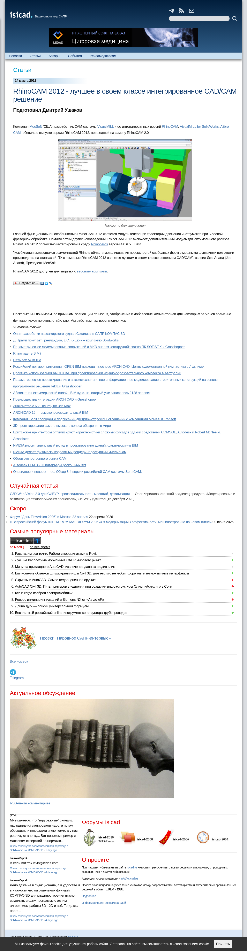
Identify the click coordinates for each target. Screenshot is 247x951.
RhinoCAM (170, 127)
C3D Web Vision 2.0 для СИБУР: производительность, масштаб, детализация (70, 494)
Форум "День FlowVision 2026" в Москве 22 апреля (49, 517)
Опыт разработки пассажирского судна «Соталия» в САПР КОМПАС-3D (69, 334)
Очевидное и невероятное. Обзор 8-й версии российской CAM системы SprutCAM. (77, 472)
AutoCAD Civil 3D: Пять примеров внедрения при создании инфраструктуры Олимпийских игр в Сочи (93, 586)
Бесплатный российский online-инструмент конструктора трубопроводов (71, 613)
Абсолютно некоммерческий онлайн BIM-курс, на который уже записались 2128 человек (81, 393)
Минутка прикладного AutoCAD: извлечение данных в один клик (64, 567)
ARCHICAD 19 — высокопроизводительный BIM (50, 413)
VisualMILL (105, 127)
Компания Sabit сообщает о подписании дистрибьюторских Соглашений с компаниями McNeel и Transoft (94, 419)
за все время (40, 547)
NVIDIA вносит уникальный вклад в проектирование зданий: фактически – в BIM (75, 445)
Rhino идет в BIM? (27, 353)
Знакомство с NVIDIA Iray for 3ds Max (41, 406)
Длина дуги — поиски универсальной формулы (52, 606)
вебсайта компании (92, 271)
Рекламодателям (103, 56)
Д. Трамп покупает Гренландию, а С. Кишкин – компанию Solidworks (66, 340)
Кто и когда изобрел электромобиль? (44, 593)
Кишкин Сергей (19, 858)
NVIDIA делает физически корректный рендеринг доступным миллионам (69, 452)
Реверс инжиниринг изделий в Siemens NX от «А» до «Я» (59, 600)
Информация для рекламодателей (104, 902)
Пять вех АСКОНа (27, 360)
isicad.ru (132, 867)
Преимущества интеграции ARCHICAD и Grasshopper (55, 399)
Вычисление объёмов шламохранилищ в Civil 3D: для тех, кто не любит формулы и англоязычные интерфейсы (102, 573)
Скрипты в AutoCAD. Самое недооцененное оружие (55, 580)
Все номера (19, 661)
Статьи (35, 56)
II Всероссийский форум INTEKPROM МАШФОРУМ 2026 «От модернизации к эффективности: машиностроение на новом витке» (111, 522)
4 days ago (51, 872)
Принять (223, 944)
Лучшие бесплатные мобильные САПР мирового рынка (58, 560)
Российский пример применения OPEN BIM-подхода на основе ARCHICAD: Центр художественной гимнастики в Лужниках (108, 367)
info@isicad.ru (129, 878)
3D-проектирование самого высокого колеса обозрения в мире (62, 426)
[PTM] (13, 815)
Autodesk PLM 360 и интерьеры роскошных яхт (49, 465)
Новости (15, 56)
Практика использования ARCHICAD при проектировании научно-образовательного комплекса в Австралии (97, 373)
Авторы (54, 56)
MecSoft (35, 127)
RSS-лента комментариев (30, 803)
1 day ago (51, 850)
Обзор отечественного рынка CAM (40, 459)
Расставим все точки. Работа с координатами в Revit (56, 554)
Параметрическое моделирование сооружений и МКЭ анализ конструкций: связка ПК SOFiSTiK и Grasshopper (99, 347)
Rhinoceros (99, 244)
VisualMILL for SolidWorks (199, 127)
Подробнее (89, 896)
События (75, 56)
